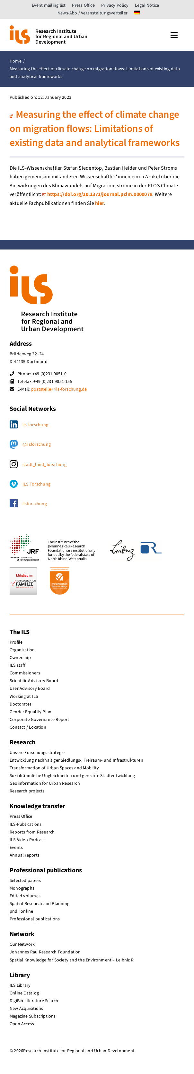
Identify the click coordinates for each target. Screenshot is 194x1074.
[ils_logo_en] (48, 27)
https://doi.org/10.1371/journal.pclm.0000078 (97, 194)
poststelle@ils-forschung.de (59, 389)
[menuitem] (137, 13)
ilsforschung (34, 504)
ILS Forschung (36, 484)
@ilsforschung (36, 444)
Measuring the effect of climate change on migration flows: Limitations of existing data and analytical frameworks (95, 128)
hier (99, 203)
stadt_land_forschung (44, 464)
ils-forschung (35, 425)
